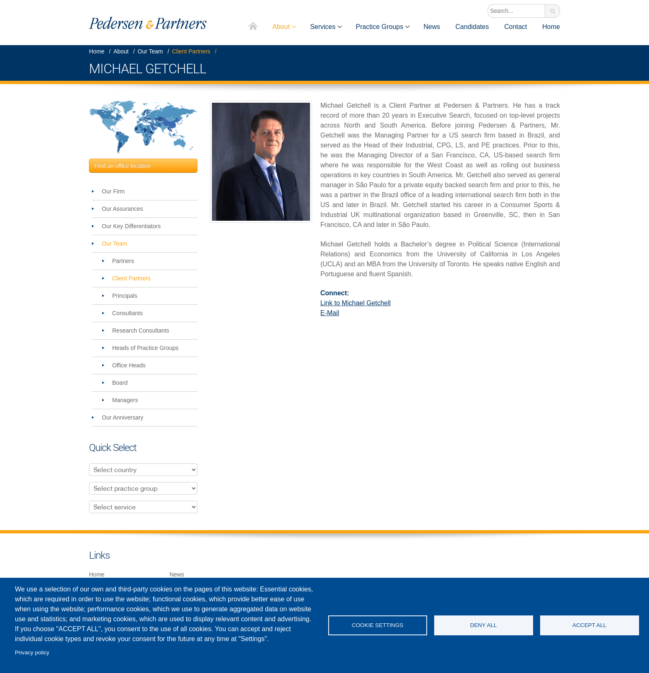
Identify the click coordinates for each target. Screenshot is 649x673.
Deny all (483, 625)
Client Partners (191, 51)
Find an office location (122, 165)
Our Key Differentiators (131, 226)
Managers (125, 400)
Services (322, 26)
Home (253, 26)
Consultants (127, 313)
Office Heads (129, 365)
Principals (124, 295)
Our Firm (113, 191)
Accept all (589, 625)
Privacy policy (32, 652)
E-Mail (329, 312)
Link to (355, 302)
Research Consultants (140, 330)
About (281, 26)
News (431, 26)
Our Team (150, 51)
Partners (123, 261)
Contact (515, 26)
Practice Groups (379, 26)
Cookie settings (378, 625)
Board (119, 382)
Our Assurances (122, 208)
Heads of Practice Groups (145, 348)
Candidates (472, 26)
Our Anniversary (122, 417)
